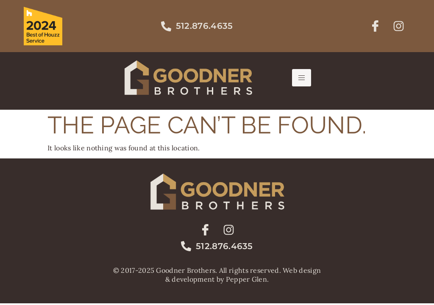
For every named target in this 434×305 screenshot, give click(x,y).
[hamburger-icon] (301, 77)
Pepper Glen (246, 279)
